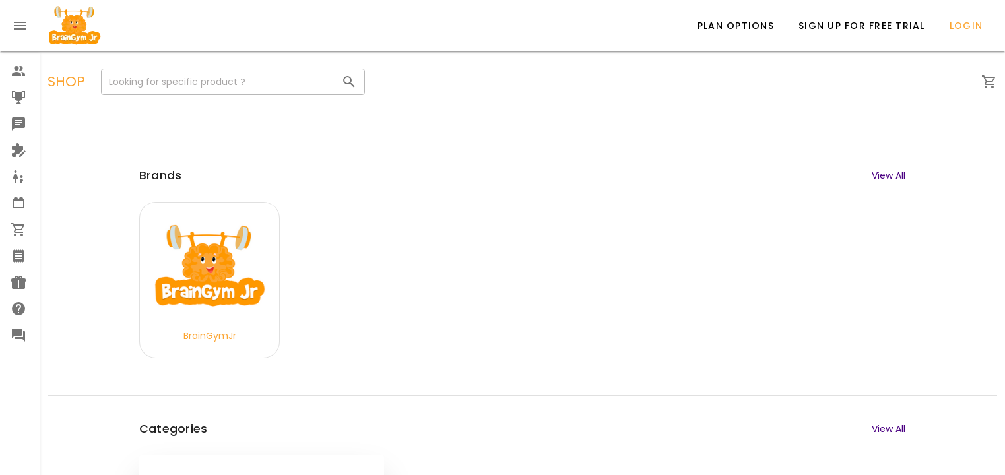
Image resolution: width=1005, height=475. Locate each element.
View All (888, 175)
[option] (20, 71)
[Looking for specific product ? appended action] (349, 82)
